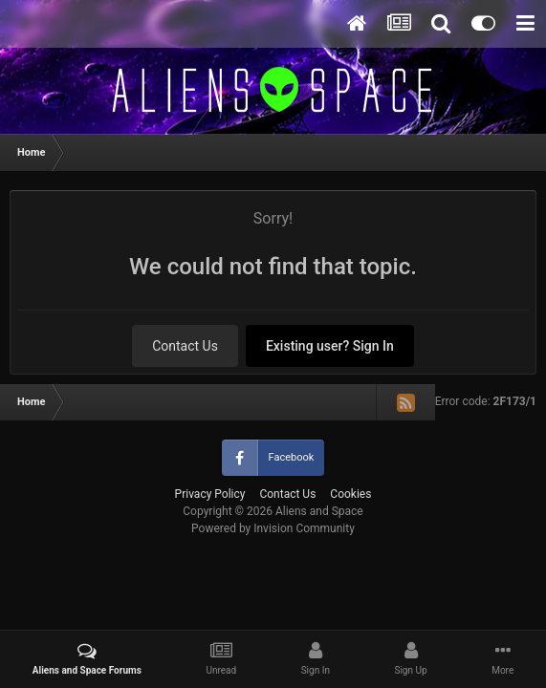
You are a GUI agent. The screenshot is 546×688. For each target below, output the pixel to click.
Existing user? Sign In (330, 346)
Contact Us (185, 346)
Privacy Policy (210, 494)
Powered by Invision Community (273, 528)
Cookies (350, 494)
